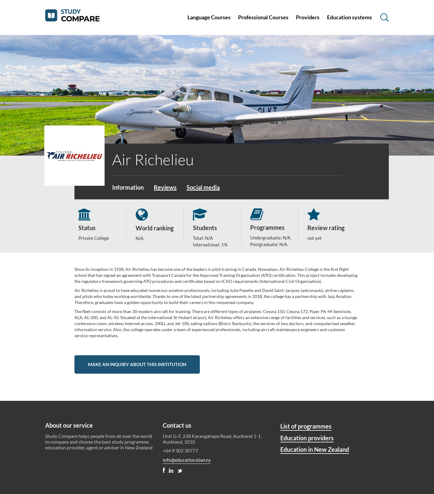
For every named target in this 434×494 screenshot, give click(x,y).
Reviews (165, 187)
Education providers (307, 438)
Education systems (349, 17)
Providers (307, 17)
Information (128, 187)
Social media (203, 187)
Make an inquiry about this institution (137, 364)
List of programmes (306, 426)
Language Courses (209, 17)
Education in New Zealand (314, 449)
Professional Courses (263, 17)
